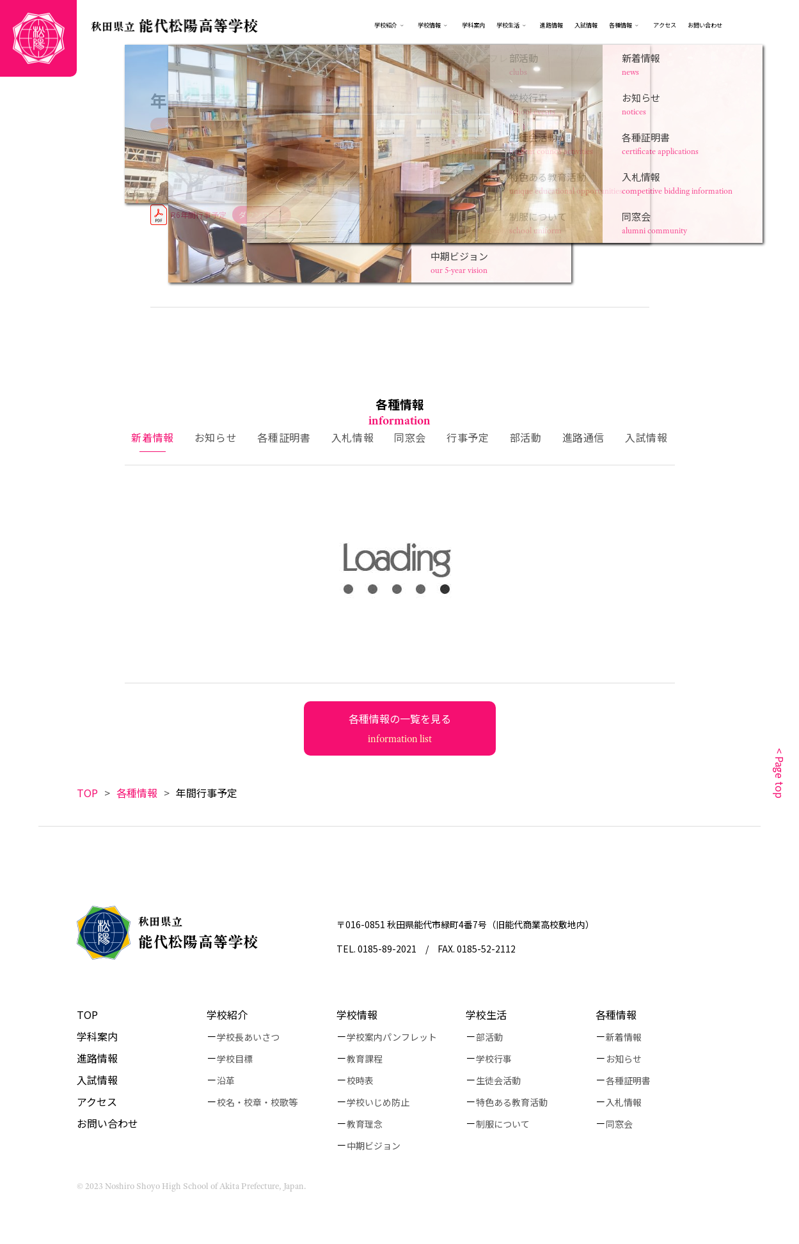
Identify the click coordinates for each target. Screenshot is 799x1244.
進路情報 (551, 24)
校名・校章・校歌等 (257, 1102)
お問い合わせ (705, 24)
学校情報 (434, 25)
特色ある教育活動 (512, 1102)
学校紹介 (385, 25)
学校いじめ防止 (378, 1102)
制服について (503, 1123)
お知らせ (624, 1058)
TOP (87, 792)
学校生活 (507, 25)
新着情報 (624, 1036)
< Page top (779, 773)
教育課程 (365, 1058)
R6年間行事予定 (198, 214)
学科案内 (473, 24)
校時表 (360, 1080)
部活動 (489, 1036)
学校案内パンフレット (392, 1036)
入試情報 (585, 24)
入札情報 (624, 1102)
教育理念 (365, 1123)
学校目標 (235, 1058)
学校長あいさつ (248, 1036)
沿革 (226, 1080)
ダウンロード (262, 214)
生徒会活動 (498, 1080)
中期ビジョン (373, 1145)
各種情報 (625, 25)
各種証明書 (628, 1080)
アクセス (664, 24)
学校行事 (494, 1058)
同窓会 (619, 1123)
